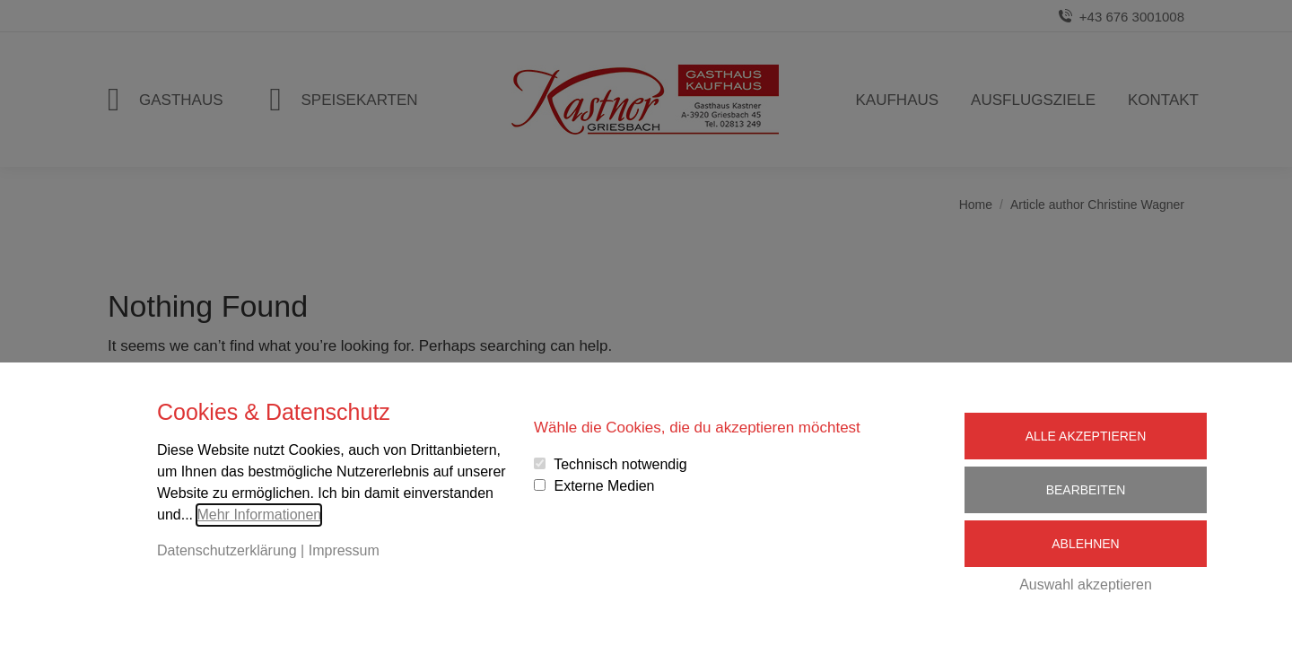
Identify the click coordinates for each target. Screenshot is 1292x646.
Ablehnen (1085, 544)
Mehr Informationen (258, 514)
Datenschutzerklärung (227, 550)
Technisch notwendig (620, 464)
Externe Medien (604, 485)
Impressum (344, 550)
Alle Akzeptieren (1086, 436)
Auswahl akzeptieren (1085, 584)
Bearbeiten (1086, 490)
